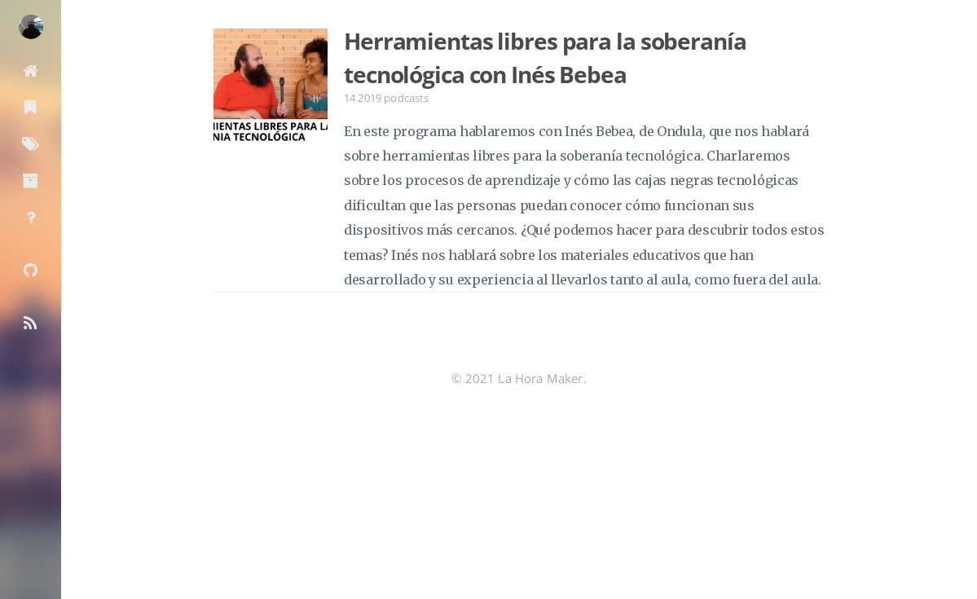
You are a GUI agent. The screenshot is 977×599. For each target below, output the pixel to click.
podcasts (406, 97)
